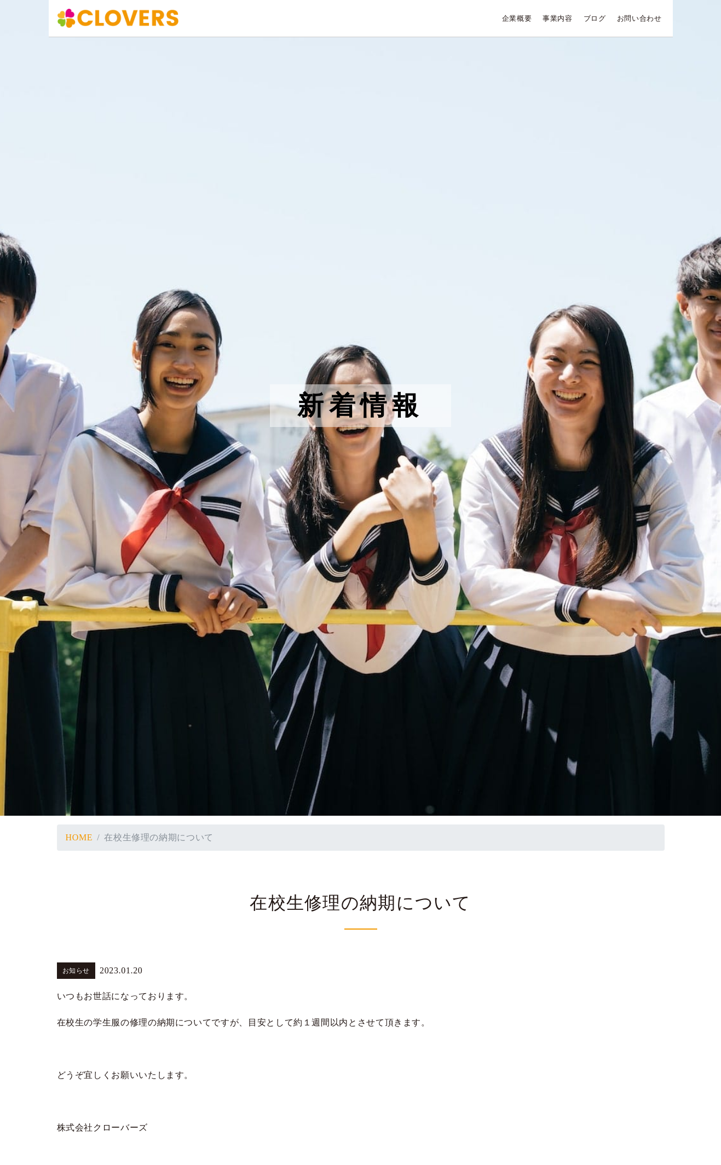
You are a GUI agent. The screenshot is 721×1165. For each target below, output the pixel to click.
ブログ (595, 18)
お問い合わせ (639, 18)
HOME (79, 837)
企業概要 (517, 18)
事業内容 (558, 18)
